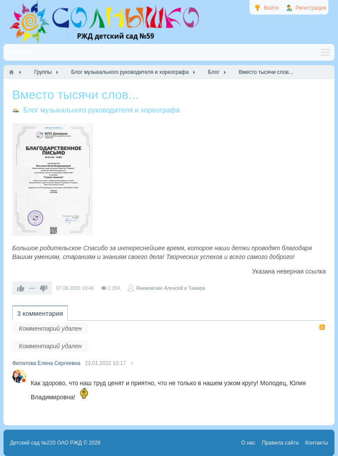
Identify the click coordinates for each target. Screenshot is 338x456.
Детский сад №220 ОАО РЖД (46, 443)
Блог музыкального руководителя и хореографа (101, 110)
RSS (322, 327)
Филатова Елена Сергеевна (46, 363)
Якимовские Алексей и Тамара (170, 288)
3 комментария (40, 313)
